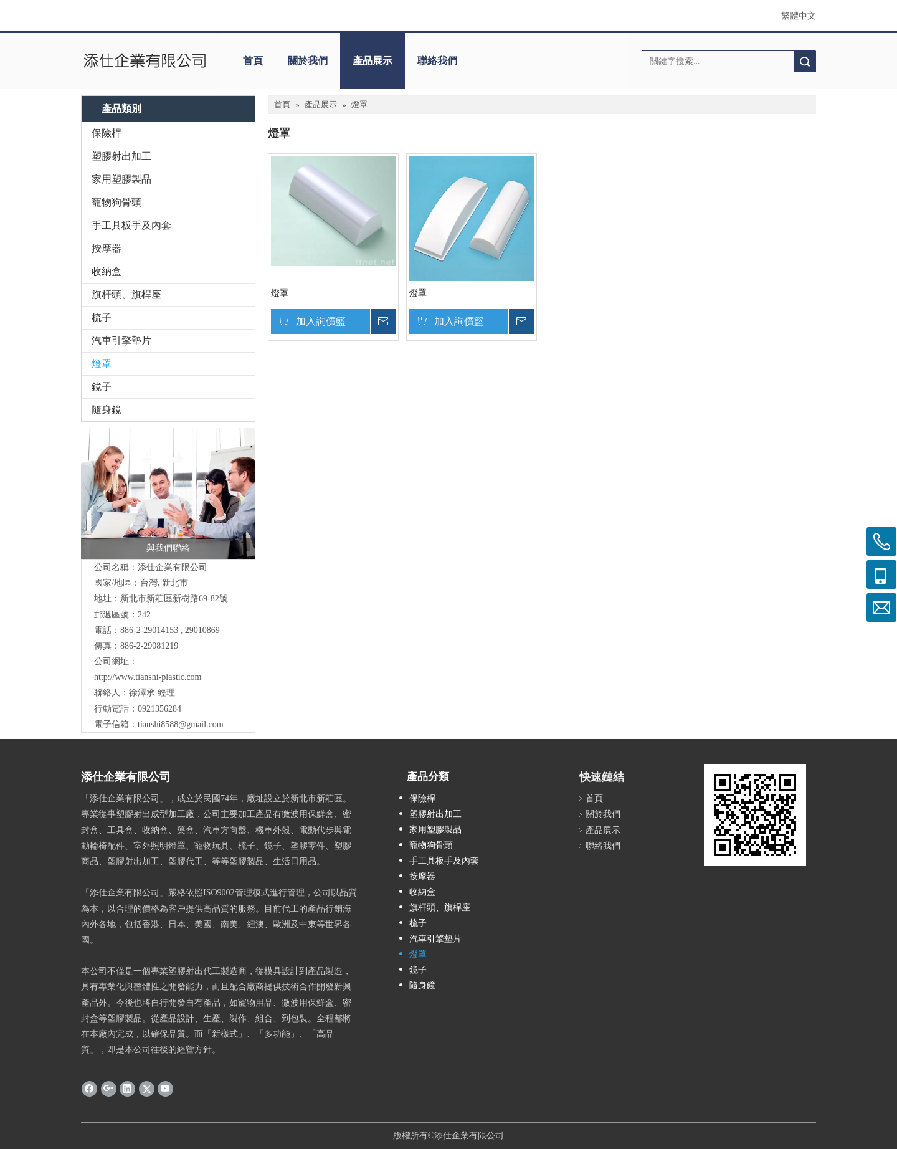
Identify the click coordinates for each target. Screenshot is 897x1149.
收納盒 (106, 271)
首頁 (253, 60)
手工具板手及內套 (131, 225)
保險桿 (106, 133)
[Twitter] (146, 1088)
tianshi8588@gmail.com (181, 724)
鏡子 (102, 386)
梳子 (102, 317)
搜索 (804, 61)
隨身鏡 (106, 409)
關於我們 (308, 60)
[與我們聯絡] (168, 493)
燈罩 (102, 363)
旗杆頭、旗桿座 (126, 294)
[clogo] (145, 61)
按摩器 (106, 248)
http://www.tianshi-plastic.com (148, 677)
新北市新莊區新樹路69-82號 (174, 598)
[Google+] (108, 1088)
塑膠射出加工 (121, 156)
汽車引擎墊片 (121, 340)
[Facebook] (89, 1088)
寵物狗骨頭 (116, 202)
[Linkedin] (127, 1088)
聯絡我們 (437, 60)
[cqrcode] (755, 815)
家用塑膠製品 (121, 179)
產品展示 (372, 60)
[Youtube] (165, 1088)
